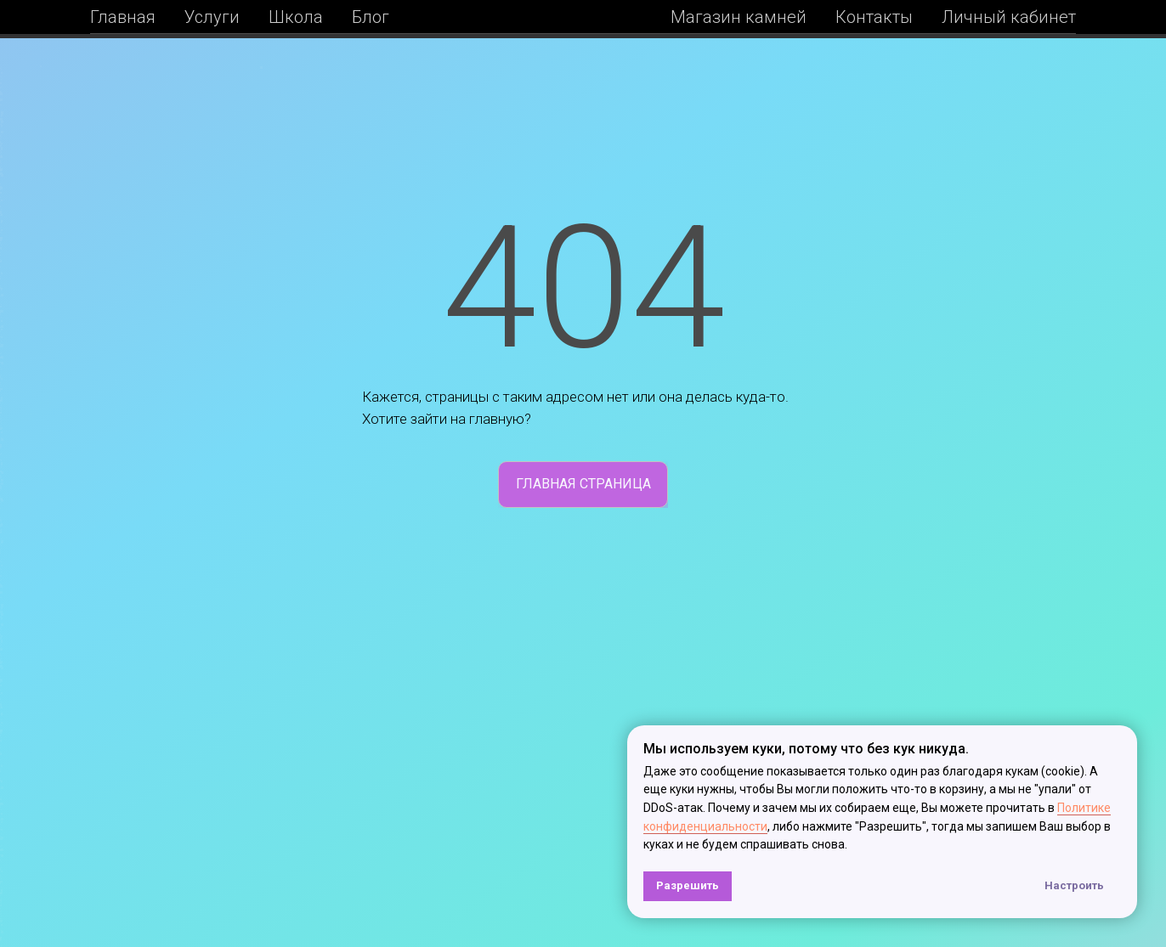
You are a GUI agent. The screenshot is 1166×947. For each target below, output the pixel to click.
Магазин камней (739, 17)
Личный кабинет (1009, 17)
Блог (370, 17)
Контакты (874, 17)
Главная (123, 17)
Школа (296, 17)
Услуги (212, 17)
